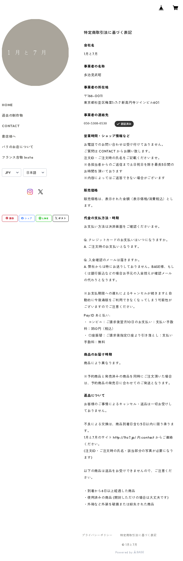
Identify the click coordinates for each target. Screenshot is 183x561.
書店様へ (9, 136)
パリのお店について (18, 147)
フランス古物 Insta (17, 157)
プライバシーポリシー (97, 535)
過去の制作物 (12, 115)
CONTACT (11, 126)
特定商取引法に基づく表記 (138, 535)
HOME (7, 105)
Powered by (129, 552)
